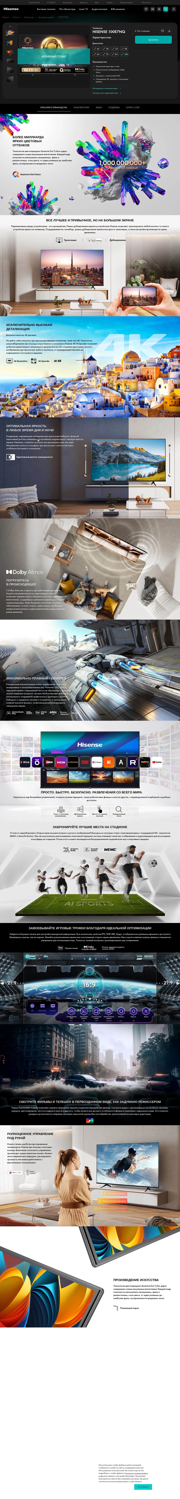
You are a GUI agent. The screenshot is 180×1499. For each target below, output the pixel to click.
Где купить (153, 39)
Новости (84, 2)
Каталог (18, 17)
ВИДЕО (99, 107)
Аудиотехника (99, 9)
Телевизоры (32, 17)
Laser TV (83, 9)
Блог (97, 2)
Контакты (146, 2)
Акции (110, 2)
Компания (67, 2)
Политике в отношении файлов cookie (125, 1474)
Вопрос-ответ (135, 107)
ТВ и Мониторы (67, 9)
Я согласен (143, 1487)
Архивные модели (51, 17)
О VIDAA (51, 2)
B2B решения (118, 9)
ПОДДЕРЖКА (115, 107)
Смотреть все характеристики (107, 93)
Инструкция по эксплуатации (107, 88)
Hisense (6, 17)
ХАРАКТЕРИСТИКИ (80, 107)
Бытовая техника (46, 9)
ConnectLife (34, 2)
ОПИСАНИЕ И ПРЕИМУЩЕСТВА (51, 107)
